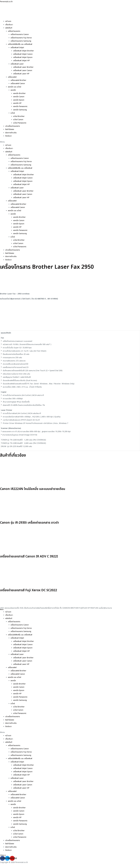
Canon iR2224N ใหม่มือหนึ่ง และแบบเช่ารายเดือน (32, 489)
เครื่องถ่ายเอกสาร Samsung (21, 41)
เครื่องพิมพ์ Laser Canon (22, 70)
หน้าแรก (8, 21)
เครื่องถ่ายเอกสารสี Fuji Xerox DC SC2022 (28, 590)
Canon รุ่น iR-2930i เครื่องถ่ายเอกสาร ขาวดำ (29, 522)
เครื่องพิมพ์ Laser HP (21, 73)
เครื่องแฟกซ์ (12, 77)
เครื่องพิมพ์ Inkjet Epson (22, 57)
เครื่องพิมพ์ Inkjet (17, 47)
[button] (70, 142)
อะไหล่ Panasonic (19, 123)
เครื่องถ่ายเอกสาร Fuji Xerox (21, 37)
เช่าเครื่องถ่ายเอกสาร (12, 126)
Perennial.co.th (6, 1)
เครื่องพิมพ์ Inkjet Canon (22, 54)
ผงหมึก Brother (19, 93)
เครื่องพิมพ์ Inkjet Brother (23, 50)
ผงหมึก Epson (18, 100)
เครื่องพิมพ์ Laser (17, 64)
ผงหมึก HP (17, 103)
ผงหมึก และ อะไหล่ (14, 87)
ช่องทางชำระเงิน (11, 132)
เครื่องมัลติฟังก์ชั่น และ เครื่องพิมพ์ (20, 44)
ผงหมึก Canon (18, 96)
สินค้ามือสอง (9, 129)
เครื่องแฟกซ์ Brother (18, 80)
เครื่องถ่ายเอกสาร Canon (20, 34)
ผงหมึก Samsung (20, 109)
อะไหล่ (13, 113)
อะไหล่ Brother (19, 116)
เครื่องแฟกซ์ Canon (18, 83)
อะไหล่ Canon (18, 119)
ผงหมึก (13, 90)
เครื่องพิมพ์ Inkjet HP (21, 60)
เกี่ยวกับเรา (9, 24)
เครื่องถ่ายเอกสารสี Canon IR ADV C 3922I (29, 556)
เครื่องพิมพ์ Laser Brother (23, 67)
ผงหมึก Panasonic (20, 106)
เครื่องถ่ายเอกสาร (14, 31)
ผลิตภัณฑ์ (8, 28)
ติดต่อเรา (8, 136)
